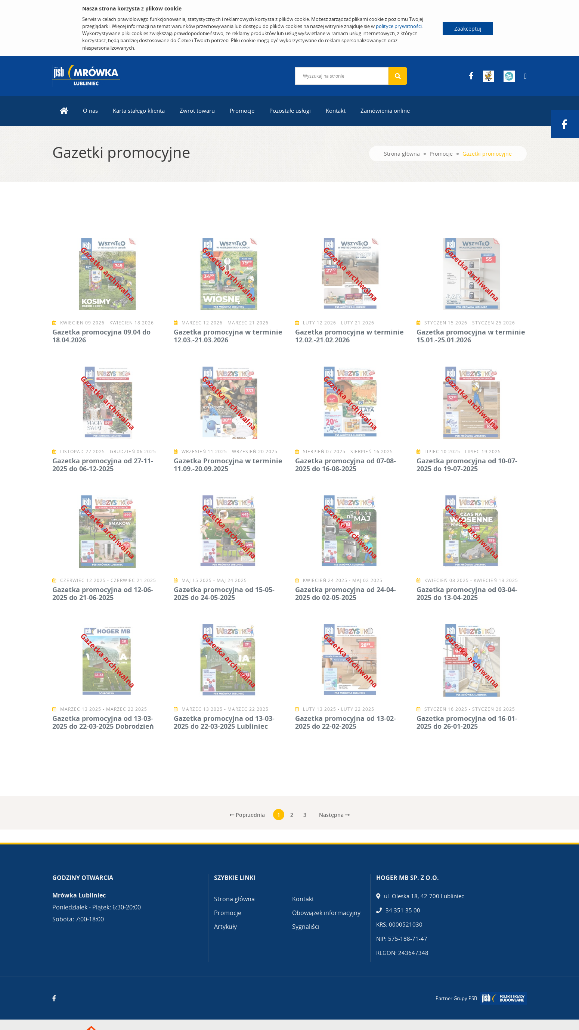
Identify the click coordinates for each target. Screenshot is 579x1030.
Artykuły (225, 926)
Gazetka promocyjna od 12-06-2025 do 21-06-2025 (102, 593)
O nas (90, 110)
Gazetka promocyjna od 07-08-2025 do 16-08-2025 (345, 464)
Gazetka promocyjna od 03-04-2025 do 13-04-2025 (467, 593)
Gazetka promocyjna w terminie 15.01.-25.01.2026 (471, 336)
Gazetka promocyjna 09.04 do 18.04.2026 (101, 336)
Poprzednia (247, 814)
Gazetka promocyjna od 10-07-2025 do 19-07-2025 (467, 464)
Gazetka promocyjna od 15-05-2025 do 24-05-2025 (224, 593)
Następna (334, 814)
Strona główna (402, 153)
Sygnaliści (305, 926)
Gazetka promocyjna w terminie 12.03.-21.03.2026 (228, 336)
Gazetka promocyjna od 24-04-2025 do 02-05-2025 (345, 593)
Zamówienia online (385, 110)
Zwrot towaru (197, 110)
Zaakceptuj (468, 28)
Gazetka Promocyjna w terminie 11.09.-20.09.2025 (228, 464)
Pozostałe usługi (290, 110)
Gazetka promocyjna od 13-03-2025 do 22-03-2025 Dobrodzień (103, 722)
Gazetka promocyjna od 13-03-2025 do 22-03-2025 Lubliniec (224, 722)
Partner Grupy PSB (456, 998)
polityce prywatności (399, 26)
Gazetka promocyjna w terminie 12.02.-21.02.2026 (349, 336)
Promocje (242, 110)
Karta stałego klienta (139, 110)
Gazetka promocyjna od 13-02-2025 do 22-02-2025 (345, 722)
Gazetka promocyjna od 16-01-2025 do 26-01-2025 (467, 722)
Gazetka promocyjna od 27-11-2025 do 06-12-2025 (102, 464)
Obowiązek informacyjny (326, 913)
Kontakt (336, 110)
